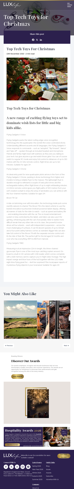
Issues (48, 469)
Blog (47, 466)
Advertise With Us (52, 479)
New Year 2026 (37, 469)
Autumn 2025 (37, 476)
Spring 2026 (36, 466)
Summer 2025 (37, 479)
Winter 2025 (36, 473)
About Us (35, 488)
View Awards (17, 376)
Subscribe (49, 476)
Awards (48, 473)
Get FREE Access (63, 456)
